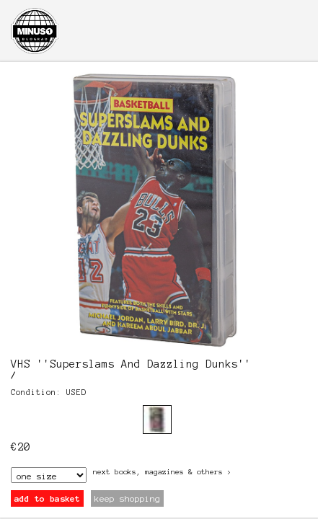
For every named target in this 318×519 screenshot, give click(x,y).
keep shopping (127, 498)
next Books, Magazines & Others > (162, 472)
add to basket (47, 498)
